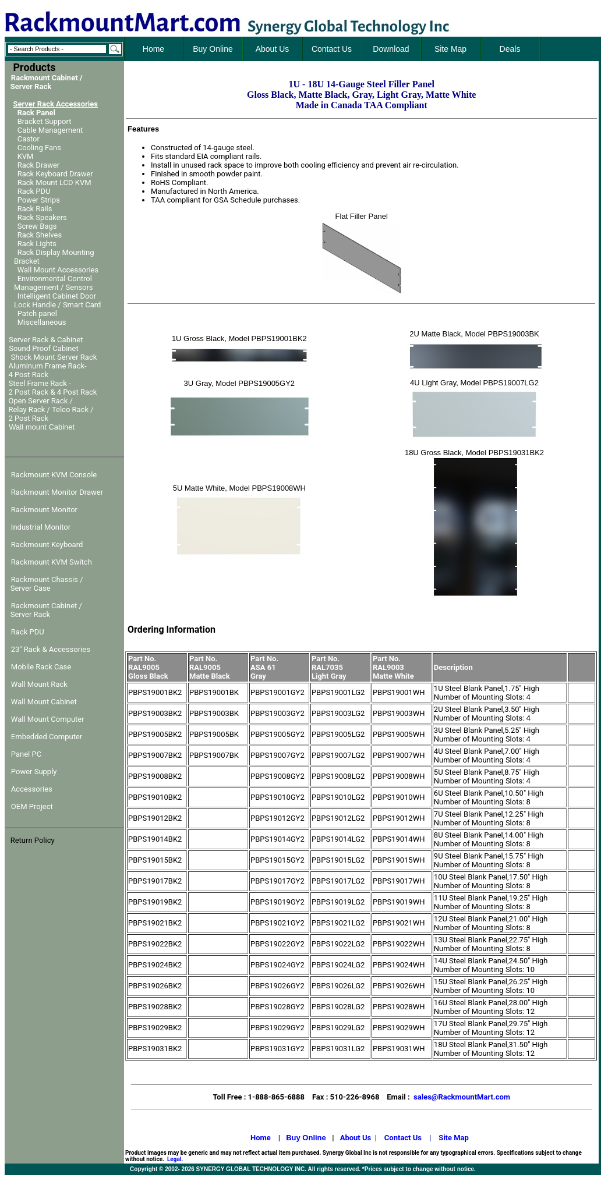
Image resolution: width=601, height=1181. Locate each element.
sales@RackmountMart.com (461, 1097)
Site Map (454, 1137)
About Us (356, 1137)
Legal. (175, 1159)
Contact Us (403, 1137)
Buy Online (306, 1137)
